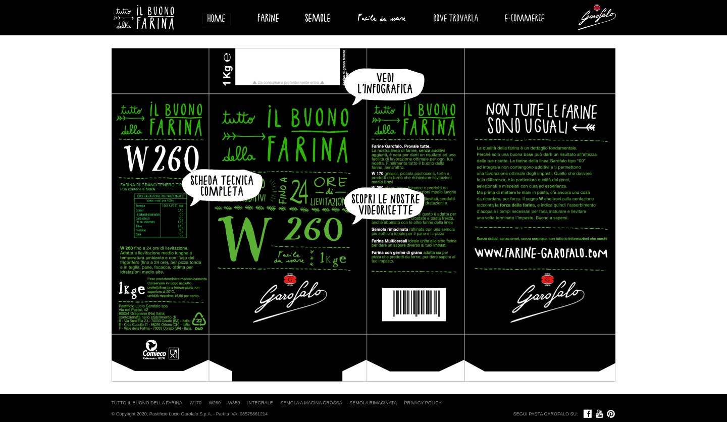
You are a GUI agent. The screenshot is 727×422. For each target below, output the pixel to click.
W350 (234, 402)
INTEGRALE (260, 402)
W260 (215, 402)
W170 (196, 402)
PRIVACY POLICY (422, 402)
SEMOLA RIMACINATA (373, 402)
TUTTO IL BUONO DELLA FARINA (147, 402)
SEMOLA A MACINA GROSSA (311, 402)
